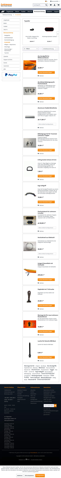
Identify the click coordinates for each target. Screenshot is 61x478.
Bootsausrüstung (8, 32)
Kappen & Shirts (8, 59)
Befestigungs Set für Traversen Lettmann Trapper (47, 134)
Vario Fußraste (35, 377)
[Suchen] (46, 5)
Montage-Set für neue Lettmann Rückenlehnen (48, 316)
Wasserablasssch (46, 377)
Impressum (33, 403)
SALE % (5, 29)
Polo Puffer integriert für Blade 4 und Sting (32, 37)
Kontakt (19, 394)
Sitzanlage (7, 47)
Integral (38, 366)
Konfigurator (33, 399)
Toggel (52, 370)
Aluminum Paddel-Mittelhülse (47, 108)
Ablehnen (19, 475)
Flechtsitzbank (45, 370)
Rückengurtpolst (37, 375)
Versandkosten (33, 452)
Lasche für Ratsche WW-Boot (47, 341)
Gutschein (6, 66)
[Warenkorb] (58, 5)
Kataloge (32, 397)
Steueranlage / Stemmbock (8, 49)
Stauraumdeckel (50, 368)
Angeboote (6, 20)
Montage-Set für (29, 366)
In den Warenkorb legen (45, 72)
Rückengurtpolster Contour (49, 36)
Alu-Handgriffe (51, 366)
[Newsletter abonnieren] (55, 405)
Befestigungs (27, 373)
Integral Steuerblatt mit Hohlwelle (45, 264)
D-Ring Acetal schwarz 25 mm (47, 160)
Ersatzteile (7, 42)
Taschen (6, 53)
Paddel (5, 26)
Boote (5, 23)
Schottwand (27, 375)
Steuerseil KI (32, 379)
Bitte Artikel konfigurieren (46, 124)
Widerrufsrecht (21, 399)
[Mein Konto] (54, 5)
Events (5, 62)
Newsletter (33, 394)
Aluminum (35, 369)
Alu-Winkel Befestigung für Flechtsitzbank (46, 82)
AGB (18, 401)
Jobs (5, 69)
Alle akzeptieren (29, 475)
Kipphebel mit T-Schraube (46, 289)
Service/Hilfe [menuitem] (54, 1)
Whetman (42, 368)
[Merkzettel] (50, 5)
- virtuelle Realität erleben (36, 459)
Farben (32, 392)
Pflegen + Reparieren (10, 44)
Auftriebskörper (8, 37)
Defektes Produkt (22, 390)
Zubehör (6, 56)
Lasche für (32, 371)
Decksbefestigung (9, 40)
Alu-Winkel (43, 366)
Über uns (32, 395)
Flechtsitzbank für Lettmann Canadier (47, 212)
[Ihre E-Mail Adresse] (49, 405)
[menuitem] (41, 5)
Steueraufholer (36, 373)
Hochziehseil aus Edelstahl (46, 237)
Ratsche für (27, 370)
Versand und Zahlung (23, 395)
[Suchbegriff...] (40, 5)
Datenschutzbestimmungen (51, 411)
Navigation (7, 35)
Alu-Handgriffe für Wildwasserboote (43, 57)
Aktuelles (32, 390)
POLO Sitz (35, 368)
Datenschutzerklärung (36, 401)
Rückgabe (20, 397)
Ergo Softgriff (42, 186)
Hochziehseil (46, 375)
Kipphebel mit (28, 368)
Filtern (27, 48)
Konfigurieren (40, 475)
